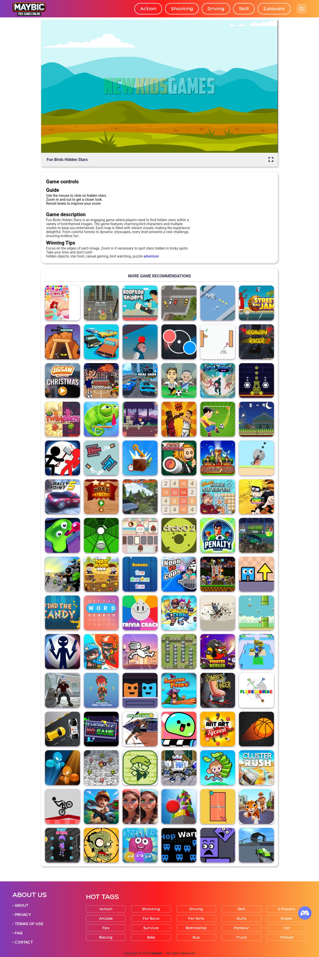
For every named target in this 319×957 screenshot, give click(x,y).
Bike (151, 937)
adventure (151, 256)
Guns (241, 918)
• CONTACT (22, 942)
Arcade (106, 918)
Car (286, 928)
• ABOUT (20, 905)
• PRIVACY (21, 914)
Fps (105, 928)
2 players (274, 9)
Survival (151, 928)
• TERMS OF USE (27, 924)
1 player (286, 937)
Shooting (182, 9)
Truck (241, 937)
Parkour (241, 928)
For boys (151, 918)
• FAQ (17, 933)
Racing (105, 937)
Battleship (196, 928)
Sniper (287, 918)
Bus (196, 937)
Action (148, 9)
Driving (216, 9)
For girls (196, 918)
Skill (244, 9)
